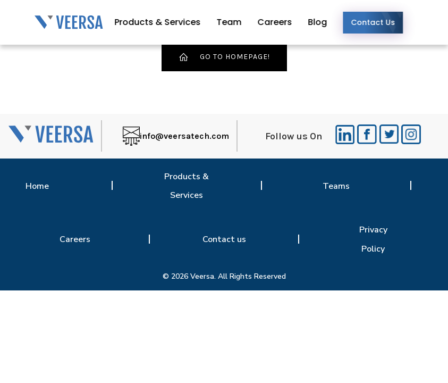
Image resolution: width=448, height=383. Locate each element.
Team (236, 22)
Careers (282, 22)
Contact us (224, 239)
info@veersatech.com (184, 136)
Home (37, 186)
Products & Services (165, 22)
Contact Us (380, 22)
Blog (324, 22)
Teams (336, 186)
